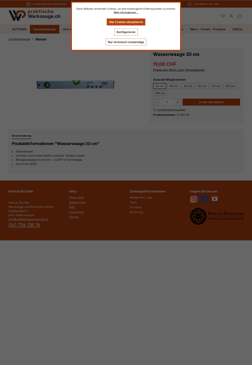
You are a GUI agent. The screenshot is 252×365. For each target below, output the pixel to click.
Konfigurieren (126, 32)
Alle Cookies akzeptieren (126, 22)
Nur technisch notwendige (126, 42)
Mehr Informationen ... (126, 12)
